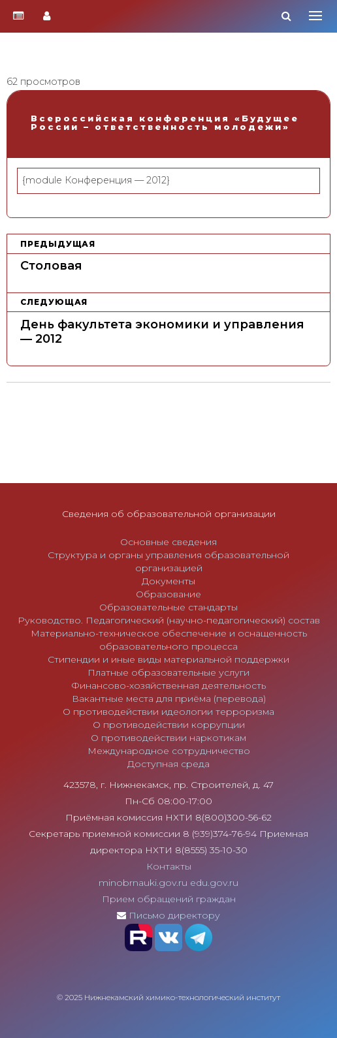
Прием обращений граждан (169, 899)
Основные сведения (168, 542)
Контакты (168, 866)
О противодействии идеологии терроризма (168, 711)
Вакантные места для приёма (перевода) (169, 698)
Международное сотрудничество (169, 751)
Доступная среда (168, 764)
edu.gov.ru (214, 883)
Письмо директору (174, 915)
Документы (168, 581)
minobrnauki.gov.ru (143, 883)
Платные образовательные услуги (168, 672)
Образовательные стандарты (168, 607)
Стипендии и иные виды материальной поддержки (168, 659)
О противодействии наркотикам (168, 738)
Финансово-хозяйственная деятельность (168, 685)
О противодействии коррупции (169, 725)
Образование (168, 594)
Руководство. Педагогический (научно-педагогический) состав (169, 620)
